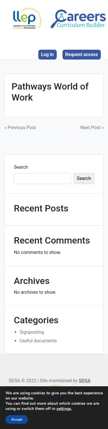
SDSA (84, 380)
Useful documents (38, 340)
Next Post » (92, 127)
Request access (81, 54)
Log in (47, 54)
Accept (16, 419)
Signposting (32, 332)
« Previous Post (20, 127)
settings (63, 408)
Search (21, 167)
